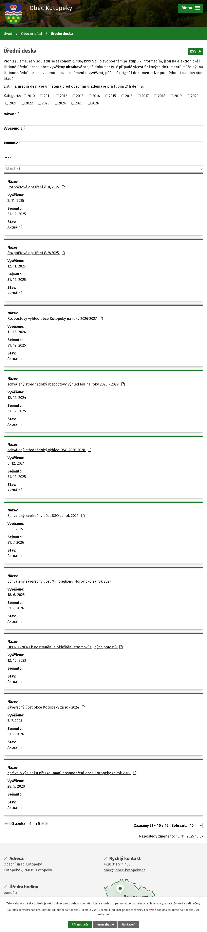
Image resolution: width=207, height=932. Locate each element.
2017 (145, 95)
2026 (95, 103)
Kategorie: (12, 95)
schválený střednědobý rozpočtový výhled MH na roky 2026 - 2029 (66, 384)
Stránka (18, 823)
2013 (79, 95)
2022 (29, 103)
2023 (45, 103)
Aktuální (14, 227)
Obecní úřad (31, 33)
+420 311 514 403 (117, 864)
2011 (47, 95)
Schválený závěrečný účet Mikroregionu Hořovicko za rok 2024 (59, 581)
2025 (78, 103)
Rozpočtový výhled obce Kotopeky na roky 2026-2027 (55, 318)
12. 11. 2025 (16, 266)
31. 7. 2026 (15, 542)
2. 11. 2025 (15, 200)
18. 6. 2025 (16, 595)
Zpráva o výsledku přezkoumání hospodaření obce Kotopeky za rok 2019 (71, 773)
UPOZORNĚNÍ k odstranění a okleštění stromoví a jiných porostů (65, 647)
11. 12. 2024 (16, 332)
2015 (112, 95)
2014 (96, 95)
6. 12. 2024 (16, 463)
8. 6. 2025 (15, 529)
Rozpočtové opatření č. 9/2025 (36, 253)
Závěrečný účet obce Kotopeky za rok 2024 (46, 707)
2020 (195, 95)
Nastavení (128, 924)
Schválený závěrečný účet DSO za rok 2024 (45, 515)
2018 (161, 95)
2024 (62, 103)
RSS (195, 51)
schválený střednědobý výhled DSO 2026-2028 (49, 450)
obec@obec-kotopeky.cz (124, 870)
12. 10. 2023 (16, 660)
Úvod (8, 33)
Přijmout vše (80, 924)
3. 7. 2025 (14, 720)
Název (10, 114)
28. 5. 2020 (16, 786)
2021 (12, 103)
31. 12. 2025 (16, 214)
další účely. (193, 903)
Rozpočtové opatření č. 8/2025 (36, 187)
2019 (178, 95)
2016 (129, 95)
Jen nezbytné (105, 924)
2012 (63, 95)
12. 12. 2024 (16, 397)
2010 (31, 95)
